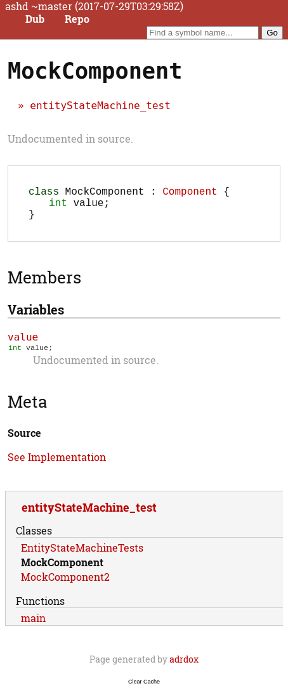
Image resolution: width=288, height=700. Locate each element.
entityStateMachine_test (100, 106)
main (33, 626)
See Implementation (57, 465)
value (23, 345)
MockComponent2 (65, 585)
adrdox (184, 668)
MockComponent (62, 571)
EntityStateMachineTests (82, 556)
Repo (77, 19)
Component (189, 193)
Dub (34, 19)
